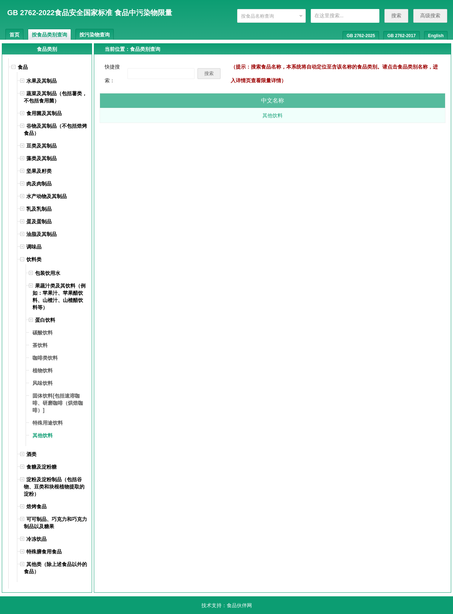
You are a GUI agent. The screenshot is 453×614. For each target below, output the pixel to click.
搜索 (396, 15)
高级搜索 (430, 15)
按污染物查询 (94, 35)
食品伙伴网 (239, 605)
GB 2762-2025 (361, 35)
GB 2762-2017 (401, 35)
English (436, 35)
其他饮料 (272, 115)
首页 (14, 35)
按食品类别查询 (49, 35)
